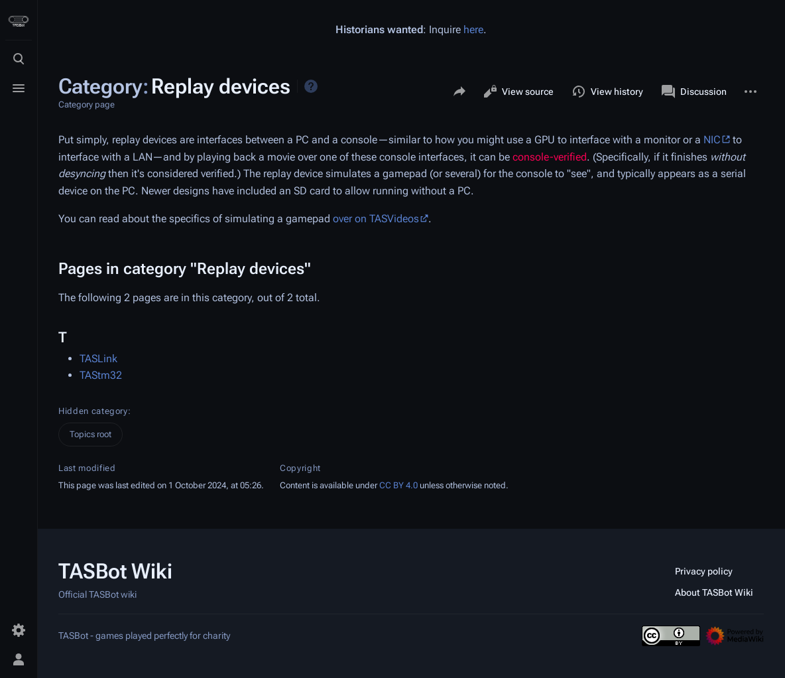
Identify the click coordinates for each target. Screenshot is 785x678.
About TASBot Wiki (714, 592)
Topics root (90, 434)
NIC (712, 139)
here (473, 29)
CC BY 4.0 (398, 485)
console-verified (550, 157)
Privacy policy (704, 571)
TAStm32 (101, 375)
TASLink (98, 358)
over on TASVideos (376, 218)
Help (311, 86)
